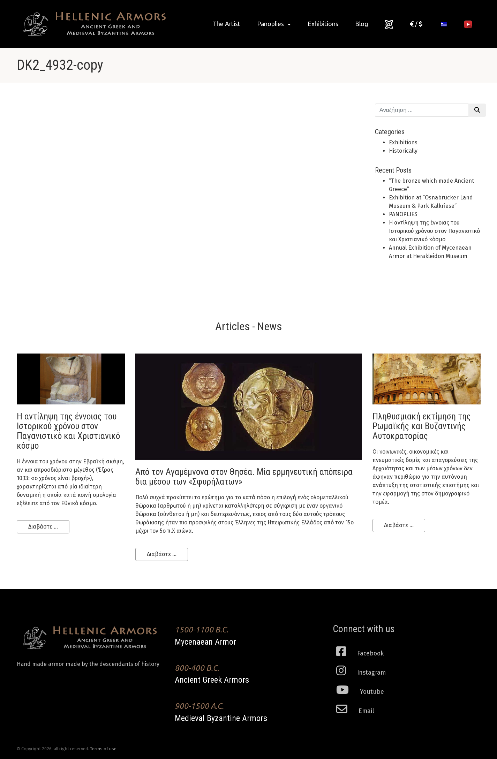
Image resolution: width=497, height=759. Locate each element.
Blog (361, 24)
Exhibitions (323, 24)
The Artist (226, 24)
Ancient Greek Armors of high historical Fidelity (92, 24)
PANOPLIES (403, 214)
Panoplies (271, 24)
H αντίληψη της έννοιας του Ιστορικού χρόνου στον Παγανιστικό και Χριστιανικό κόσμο (434, 231)
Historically (403, 150)
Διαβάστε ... (43, 526)
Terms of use (103, 748)
